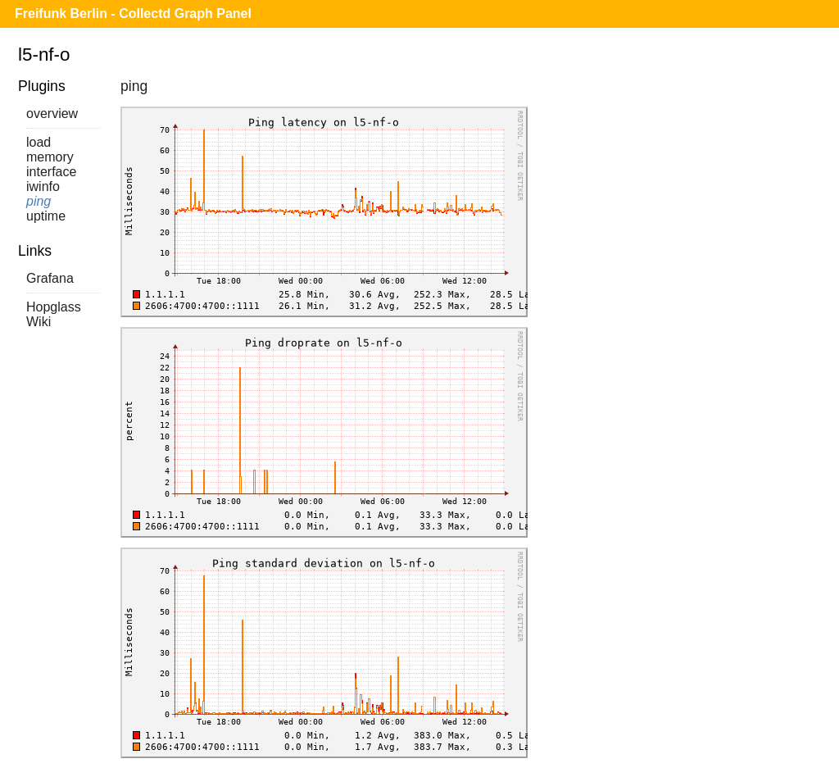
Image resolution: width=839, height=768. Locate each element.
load (38, 142)
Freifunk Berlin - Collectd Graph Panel (133, 13)
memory (50, 157)
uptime (46, 216)
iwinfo (43, 186)
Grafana (50, 278)
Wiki (38, 322)
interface (51, 172)
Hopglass (53, 307)
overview (52, 113)
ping (38, 201)
